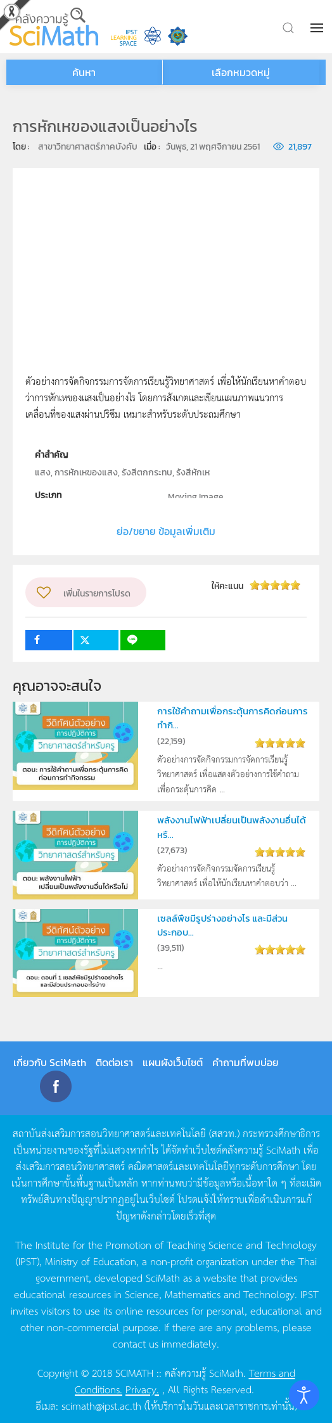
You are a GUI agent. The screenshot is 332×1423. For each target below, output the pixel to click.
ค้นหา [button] (84, 72)
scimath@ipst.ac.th (101, 1405)
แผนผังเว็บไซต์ (173, 1062)
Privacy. (142, 1389)
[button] (318, 28)
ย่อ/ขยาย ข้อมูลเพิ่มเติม (166, 531)
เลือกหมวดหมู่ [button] (241, 72)
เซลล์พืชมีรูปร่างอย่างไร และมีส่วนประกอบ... (222, 925)
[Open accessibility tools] (304, 1395)
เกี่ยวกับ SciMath (49, 1062)
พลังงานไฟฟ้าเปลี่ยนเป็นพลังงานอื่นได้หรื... (231, 827)
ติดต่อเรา (114, 1062)
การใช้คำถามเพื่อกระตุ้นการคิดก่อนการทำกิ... (232, 718)
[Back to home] (54, 27)
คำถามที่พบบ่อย (245, 1062)
